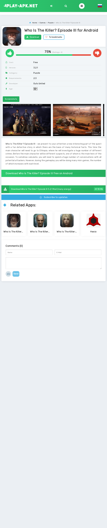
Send (16, 274)
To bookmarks (53, 37)
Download (32, 37)
